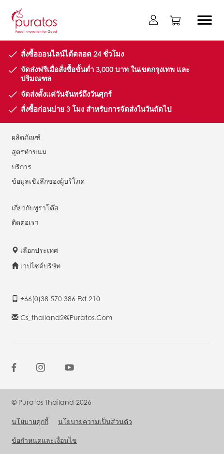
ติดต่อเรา (25, 222)
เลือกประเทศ (35, 250)
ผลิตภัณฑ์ (26, 137)
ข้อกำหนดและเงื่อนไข (44, 440)
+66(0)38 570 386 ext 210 (56, 298)
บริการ (21, 166)
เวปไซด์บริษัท (36, 265)
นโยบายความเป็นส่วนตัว (95, 421)
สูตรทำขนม (29, 151)
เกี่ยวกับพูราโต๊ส (35, 207)
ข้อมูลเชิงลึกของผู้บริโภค (48, 181)
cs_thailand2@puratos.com (62, 317)
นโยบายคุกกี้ (30, 421)
